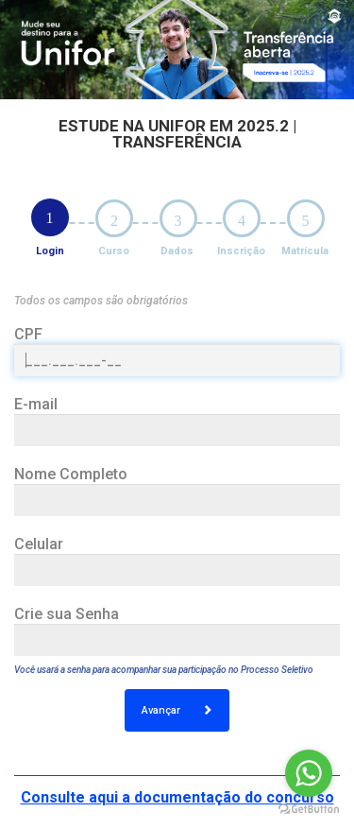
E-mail (36, 404)
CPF (28, 334)
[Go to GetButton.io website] (308, 809)
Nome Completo (70, 474)
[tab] (50, 217)
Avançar (177, 710)
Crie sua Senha (66, 614)
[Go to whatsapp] (308, 773)
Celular (38, 544)
